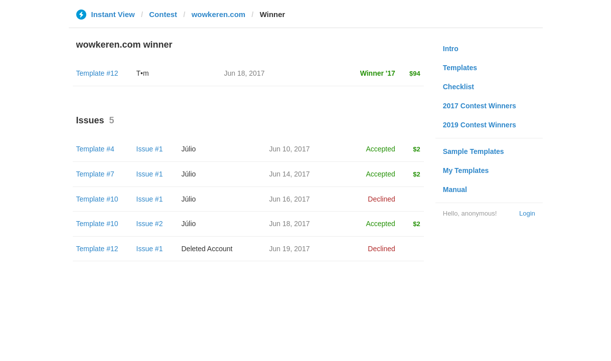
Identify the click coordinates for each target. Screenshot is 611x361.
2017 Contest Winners (479, 106)
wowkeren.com (219, 14)
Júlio (189, 149)
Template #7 (95, 174)
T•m (142, 73)
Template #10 (97, 199)
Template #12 (97, 73)
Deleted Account (207, 249)
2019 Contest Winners (479, 125)
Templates (460, 68)
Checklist (458, 87)
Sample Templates (473, 151)
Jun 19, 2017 (289, 249)
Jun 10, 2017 (289, 149)
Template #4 (95, 149)
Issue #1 (149, 149)
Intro (451, 49)
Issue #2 (149, 224)
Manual (455, 190)
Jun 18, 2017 (289, 224)
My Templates (466, 170)
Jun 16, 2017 (289, 199)
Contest (163, 14)
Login (527, 213)
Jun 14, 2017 (289, 174)
